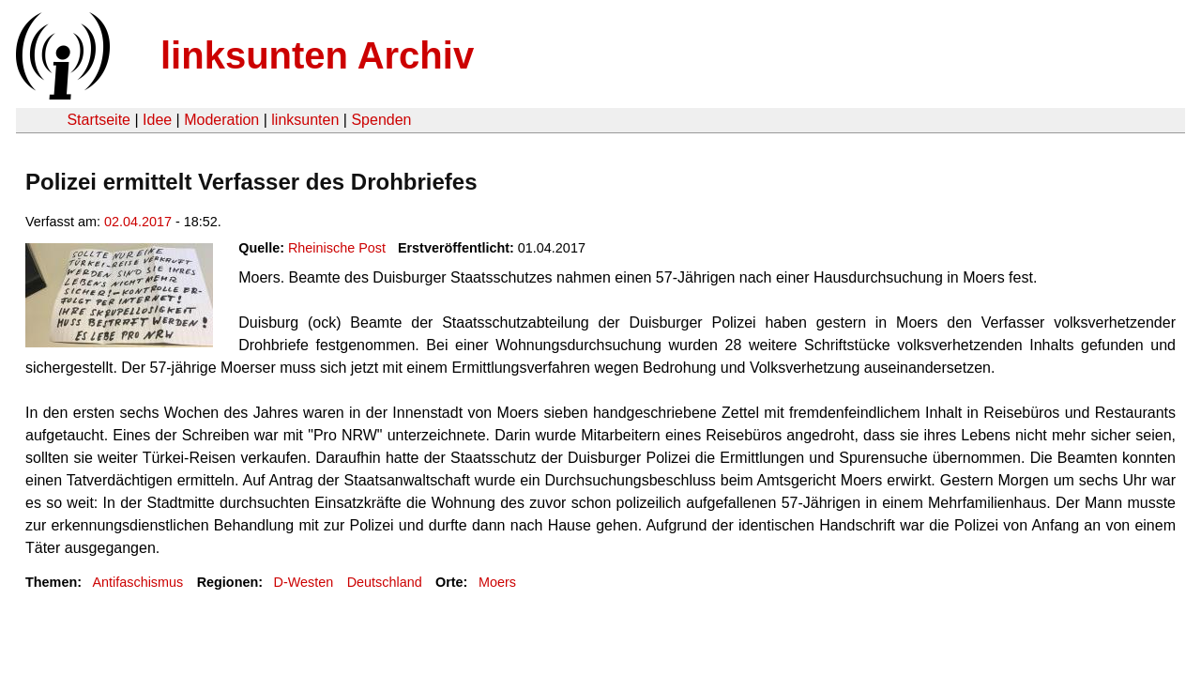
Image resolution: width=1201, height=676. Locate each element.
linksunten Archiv (317, 55)
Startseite (98, 120)
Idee (157, 120)
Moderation (221, 120)
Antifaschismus (137, 582)
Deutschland (384, 582)
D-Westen (304, 582)
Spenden (381, 120)
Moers (497, 582)
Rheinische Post (337, 247)
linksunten (305, 120)
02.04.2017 (138, 221)
